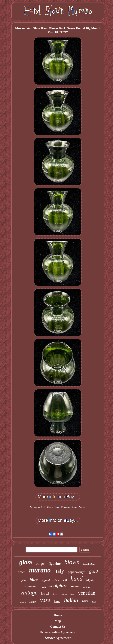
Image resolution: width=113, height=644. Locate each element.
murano (40, 570)
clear (56, 580)
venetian (86, 593)
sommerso (31, 586)
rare (85, 601)
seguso (23, 602)
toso (55, 594)
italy (59, 571)
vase (45, 600)
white (64, 594)
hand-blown (89, 564)
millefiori (87, 587)
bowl (45, 593)
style (90, 579)
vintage (28, 592)
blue (34, 579)
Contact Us (58, 626)
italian (71, 600)
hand (77, 578)
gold (93, 571)
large (40, 563)
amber (75, 586)
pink (23, 580)
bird (72, 594)
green (21, 572)
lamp (57, 601)
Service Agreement (58, 638)
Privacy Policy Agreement (57, 632)
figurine (55, 563)
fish (94, 601)
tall (65, 580)
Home (58, 615)
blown (72, 562)
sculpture (59, 585)
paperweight (76, 572)
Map (58, 621)
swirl (44, 587)
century (32, 602)
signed (45, 580)
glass (25, 562)
